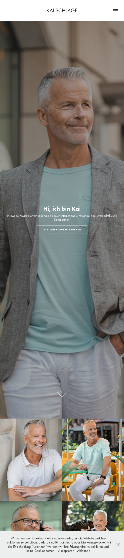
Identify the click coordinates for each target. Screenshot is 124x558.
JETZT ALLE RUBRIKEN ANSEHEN (62, 229)
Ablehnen (83, 551)
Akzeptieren (66, 551)
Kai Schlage (62, 10)
